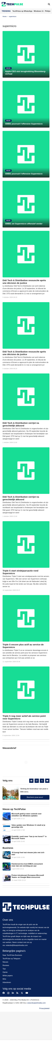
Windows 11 (39, 11)
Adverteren (7, 982)
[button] (49, 4)
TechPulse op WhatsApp (22, 11)
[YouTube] (47, 781)
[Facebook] (31, 781)
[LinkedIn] (13, 993)
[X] (42, 781)
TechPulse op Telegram (11, 958)
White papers (8, 975)
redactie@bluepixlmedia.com (17, 945)
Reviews (6, 965)
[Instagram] (37, 781)
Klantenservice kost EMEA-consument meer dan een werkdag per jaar (27, 865)
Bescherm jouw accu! (35, 797)
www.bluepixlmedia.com (36, 1003)
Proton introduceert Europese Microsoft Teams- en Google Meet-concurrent (27, 876)
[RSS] (17, 993)
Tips (4, 969)
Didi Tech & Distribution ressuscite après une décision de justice (24, 281)
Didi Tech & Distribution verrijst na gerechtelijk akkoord (21, 424)
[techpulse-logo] (12, 4)
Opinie (5, 972)
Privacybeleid (44, 1008)
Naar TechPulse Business (12, 955)
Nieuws (5, 962)
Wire (4, 979)
